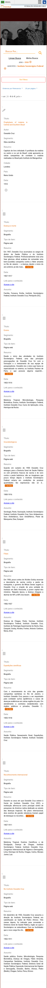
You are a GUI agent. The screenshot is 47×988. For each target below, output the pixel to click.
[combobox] (23, 53)
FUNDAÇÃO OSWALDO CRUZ (35, 6)
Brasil (8, 2)
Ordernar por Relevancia (13, 88)
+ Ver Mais (29, 267)
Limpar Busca (15, 58)
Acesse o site (9, 285)
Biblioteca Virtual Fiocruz (20, 15)
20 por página (31, 88)
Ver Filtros (23, 80)
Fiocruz (7, 6)
